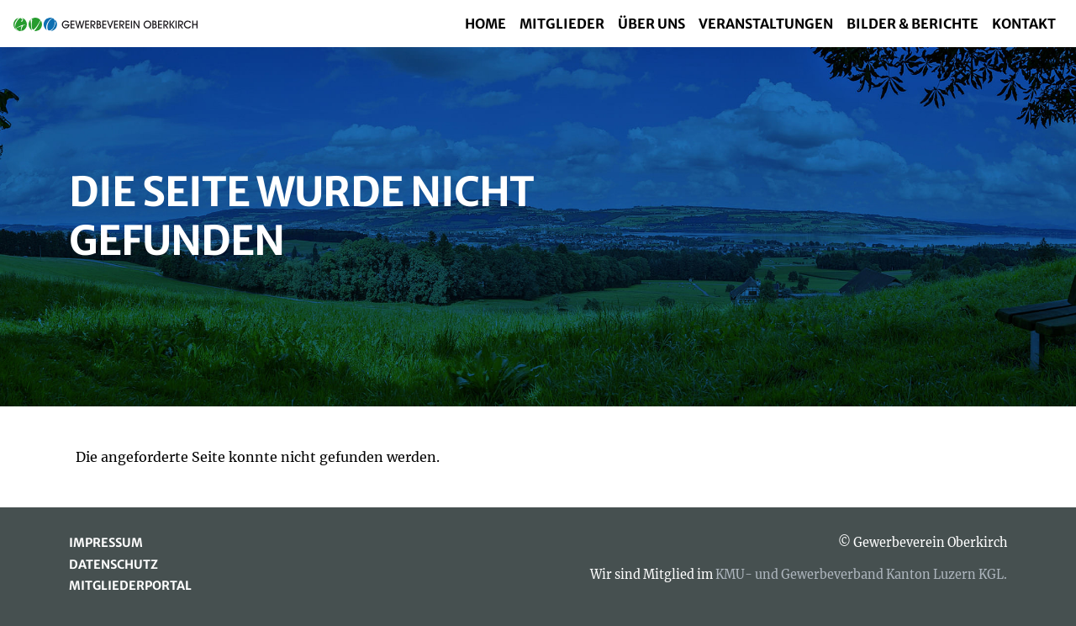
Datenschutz (113, 564)
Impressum (106, 542)
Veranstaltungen (766, 23)
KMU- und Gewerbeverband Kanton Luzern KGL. (861, 574)
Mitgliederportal (130, 585)
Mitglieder (562, 23)
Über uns (651, 23)
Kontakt (1024, 23)
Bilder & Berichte (912, 23)
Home (485, 23)
